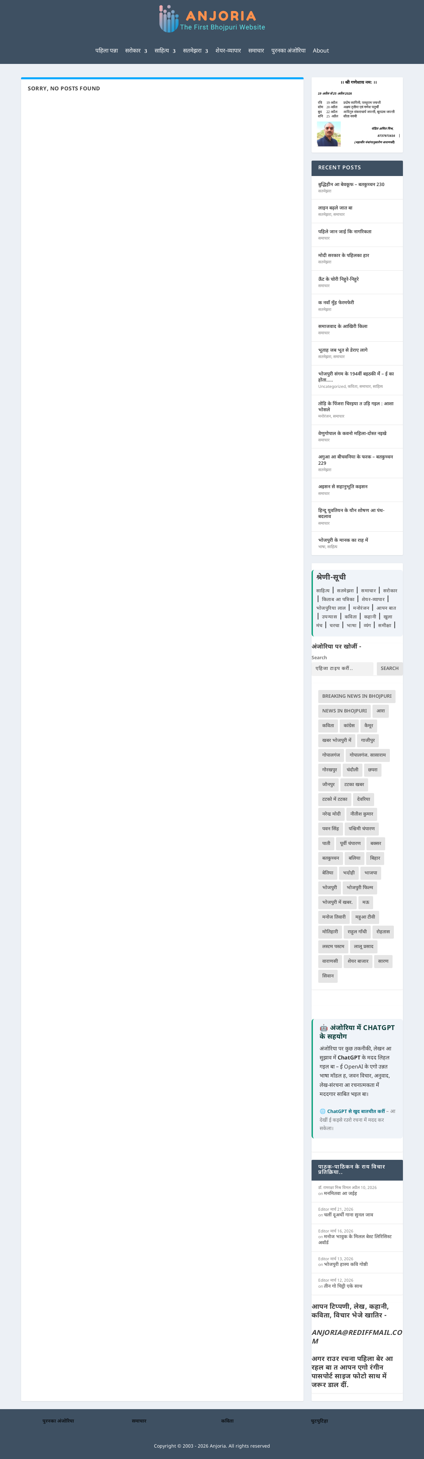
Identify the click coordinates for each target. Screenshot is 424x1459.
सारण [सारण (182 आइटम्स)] (383, 961)
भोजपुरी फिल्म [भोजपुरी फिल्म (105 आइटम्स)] (360, 888)
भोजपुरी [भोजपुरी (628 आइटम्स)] (329, 888)
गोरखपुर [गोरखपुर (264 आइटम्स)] (329, 770)
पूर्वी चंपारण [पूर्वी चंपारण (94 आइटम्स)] (350, 844)
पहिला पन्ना (106, 51)
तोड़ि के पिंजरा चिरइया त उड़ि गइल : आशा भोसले (356, 407)
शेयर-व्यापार (228, 51)
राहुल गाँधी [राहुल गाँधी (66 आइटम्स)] (357, 932)
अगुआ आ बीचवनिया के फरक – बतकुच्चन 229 (355, 460)
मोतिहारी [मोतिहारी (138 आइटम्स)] (330, 932)
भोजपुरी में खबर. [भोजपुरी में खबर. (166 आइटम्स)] (337, 902)
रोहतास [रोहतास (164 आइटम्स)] (383, 932)
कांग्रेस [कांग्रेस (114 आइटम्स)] (349, 726)
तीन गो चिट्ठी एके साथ (343, 1286)
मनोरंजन (324, 416)
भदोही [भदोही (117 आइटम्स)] (349, 873)
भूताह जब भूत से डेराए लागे (342, 350)
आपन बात (386, 608)
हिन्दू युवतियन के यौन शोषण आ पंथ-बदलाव (351, 514)
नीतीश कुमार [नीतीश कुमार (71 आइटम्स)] (361, 814)
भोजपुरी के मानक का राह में (343, 540)
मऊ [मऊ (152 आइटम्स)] (365, 902)
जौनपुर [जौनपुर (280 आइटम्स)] (328, 785)
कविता (352, 387)
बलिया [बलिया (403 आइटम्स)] (354, 858)
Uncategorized (332, 387)
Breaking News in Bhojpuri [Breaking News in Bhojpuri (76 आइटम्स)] (357, 696)
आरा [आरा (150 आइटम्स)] (380, 711)
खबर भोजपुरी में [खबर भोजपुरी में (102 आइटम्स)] (336, 741)
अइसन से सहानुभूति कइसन (342, 487)
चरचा (335, 626)
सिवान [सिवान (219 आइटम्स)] (328, 976)
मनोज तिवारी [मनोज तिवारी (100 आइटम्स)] (334, 917)
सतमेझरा (192, 51)
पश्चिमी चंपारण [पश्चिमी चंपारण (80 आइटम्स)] (362, 829)
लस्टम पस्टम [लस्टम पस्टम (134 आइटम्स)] (333, 947)
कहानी (371, 617)
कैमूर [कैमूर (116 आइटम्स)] (368, 726)
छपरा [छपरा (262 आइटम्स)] (372, 770)
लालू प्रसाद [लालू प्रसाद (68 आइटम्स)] (363, 947)
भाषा (321, 547)
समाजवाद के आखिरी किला (342, 327)
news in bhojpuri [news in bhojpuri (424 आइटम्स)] (344, 711)
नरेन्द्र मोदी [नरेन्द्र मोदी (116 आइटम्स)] (331, 814)
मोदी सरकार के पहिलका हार (343, 256)
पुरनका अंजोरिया (288, 51)
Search (319, 658)
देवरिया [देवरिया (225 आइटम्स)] (363, 799)
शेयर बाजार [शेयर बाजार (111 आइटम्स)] (358, 961)
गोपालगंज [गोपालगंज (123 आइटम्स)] (331, 755)
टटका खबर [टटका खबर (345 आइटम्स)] (354, 785)
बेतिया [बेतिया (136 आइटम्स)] (327, 873)
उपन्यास (329, 617)
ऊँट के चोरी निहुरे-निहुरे (338, 279)
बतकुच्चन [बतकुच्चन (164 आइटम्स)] (330, 858)
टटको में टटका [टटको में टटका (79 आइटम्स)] (334, 799)
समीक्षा (385, 626)
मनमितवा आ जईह (340, 1194)
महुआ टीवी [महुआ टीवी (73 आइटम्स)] (365, 917)
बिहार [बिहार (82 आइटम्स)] (375, 858)
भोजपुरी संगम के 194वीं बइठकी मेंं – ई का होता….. (356, 377)
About (321, 51)
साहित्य (162, 51)
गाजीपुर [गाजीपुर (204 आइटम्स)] (368, 741)
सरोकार (133, 51)
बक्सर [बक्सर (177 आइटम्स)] (375, 844)
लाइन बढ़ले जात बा (335, 208)
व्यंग (368, 626)
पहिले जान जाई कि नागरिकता (344, 232)
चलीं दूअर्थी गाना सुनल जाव (348, 1215)
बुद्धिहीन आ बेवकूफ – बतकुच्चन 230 (351, 185)
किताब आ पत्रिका (339, 600)
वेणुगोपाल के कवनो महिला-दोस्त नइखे (352, 434)
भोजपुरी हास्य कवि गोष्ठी (346, 1265)
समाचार (256, 51)
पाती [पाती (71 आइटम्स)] (326, 844)
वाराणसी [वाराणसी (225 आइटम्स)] (330, 961)
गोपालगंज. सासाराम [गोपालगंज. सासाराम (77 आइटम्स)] (368, 755)
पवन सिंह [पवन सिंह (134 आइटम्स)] (330, 829)
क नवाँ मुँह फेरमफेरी (336, 303)
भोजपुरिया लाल (332, 608)
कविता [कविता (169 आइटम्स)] (328, 726)
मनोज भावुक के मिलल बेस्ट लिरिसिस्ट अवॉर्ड (355, 1240)
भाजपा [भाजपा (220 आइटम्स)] (370, 873)
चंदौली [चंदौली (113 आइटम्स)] (352, 770)
